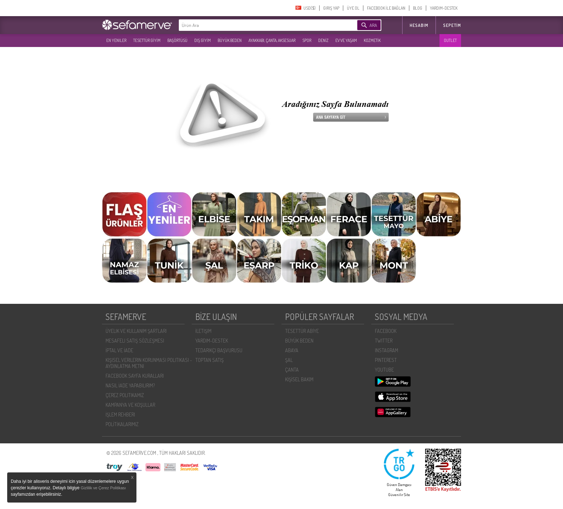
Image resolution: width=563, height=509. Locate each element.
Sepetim (452, 25)
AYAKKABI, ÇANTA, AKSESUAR (272, 40)
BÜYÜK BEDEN (230, 40)
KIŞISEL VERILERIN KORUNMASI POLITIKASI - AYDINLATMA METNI (149, 363)
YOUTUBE (384, 370)
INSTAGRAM (386, 350)
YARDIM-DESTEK (443, 8)
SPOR (306, 40)
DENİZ (323, 40)
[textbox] (257, 25)
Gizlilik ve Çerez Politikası (103, 488)
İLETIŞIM (203, 331)
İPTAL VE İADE (119, 350)
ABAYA (291, 350)
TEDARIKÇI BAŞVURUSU (218, 350)
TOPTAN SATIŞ (209, 360)
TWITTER (383, 341)
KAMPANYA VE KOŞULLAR (130, 405)
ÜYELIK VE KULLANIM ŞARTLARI (136, 331)
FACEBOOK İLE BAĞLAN (386, 8)
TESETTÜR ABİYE (302, 331)
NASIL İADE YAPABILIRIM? (130, 385)
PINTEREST (386, 360)
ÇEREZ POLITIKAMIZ (125, 395)
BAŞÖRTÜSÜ (177, 40)
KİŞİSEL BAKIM (299, 379)
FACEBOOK (385, 331)
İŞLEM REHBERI (120, 414)
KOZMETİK (372, 40)
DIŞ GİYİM (202, 40)
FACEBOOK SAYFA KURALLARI (135, 376)
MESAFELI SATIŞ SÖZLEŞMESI (135, 341)
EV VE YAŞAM (346, 40)
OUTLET (450, 40)
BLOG (417, 8)
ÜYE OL (353, 8)
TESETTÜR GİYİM (146, 40)
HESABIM (419, 25)
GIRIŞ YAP (331, 8)
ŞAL (289, 360)
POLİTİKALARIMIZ (122, 424)
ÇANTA (292, 370)
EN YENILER (116, 40)
